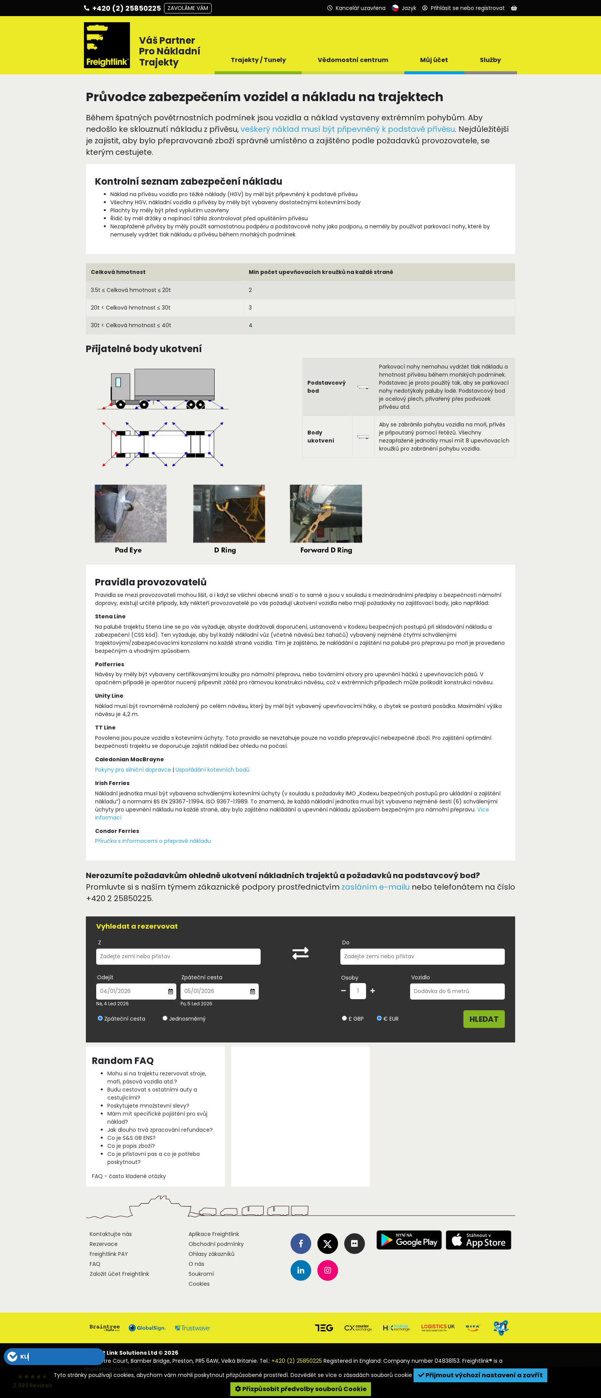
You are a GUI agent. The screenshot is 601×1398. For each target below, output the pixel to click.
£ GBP (353, 1019)
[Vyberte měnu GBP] (344, 1018)
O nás (196, 1264)
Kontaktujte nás (111, 1234)
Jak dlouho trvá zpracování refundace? (160, 1130)
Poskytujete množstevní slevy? (148, 1106)
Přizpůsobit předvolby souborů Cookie (300, 1389)
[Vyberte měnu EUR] (379, 1018)
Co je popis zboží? (131, 1146)
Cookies (199, 1284)
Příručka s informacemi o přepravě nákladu (153, 841)
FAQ (95, 1264)
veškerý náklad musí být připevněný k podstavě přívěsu (348, 129)
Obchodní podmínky (216, 1244)
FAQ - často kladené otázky (129, 1176)
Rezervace (104, 1244)
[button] (54, 1356)
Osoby (349, 978)
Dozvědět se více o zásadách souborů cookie (351, 1375)
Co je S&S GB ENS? (131, 1138)
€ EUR (388, 1019)
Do (346, 942)
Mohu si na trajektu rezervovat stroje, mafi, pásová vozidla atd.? (156, 1077)
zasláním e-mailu (376, 887)
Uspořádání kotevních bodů (213, 770)
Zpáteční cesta (201, 977)
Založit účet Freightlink (119, 1274)
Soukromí (201, 1274)
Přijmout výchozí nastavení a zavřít (480, 1375)
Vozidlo (420, 977)
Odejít (105, 977)
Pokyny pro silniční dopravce (133, 770)
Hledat (484, 1019)
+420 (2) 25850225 (296, 1361)
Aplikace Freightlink (214, 1234)
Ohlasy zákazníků (212, 1254)
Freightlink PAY (109, 1254)
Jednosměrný (187, 1019)
